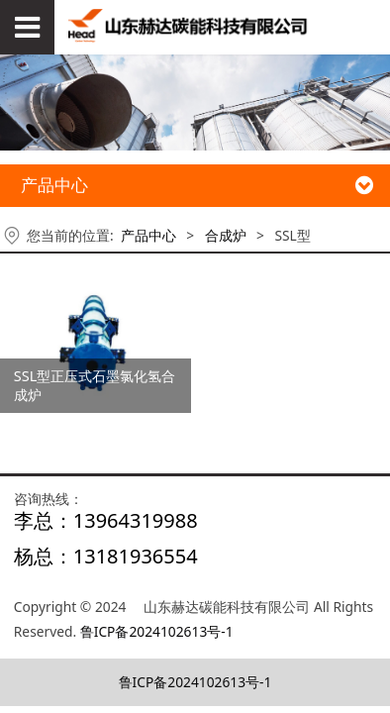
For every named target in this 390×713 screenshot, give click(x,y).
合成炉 (225, 235)
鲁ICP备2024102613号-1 (157, 631)
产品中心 (148, 235)
